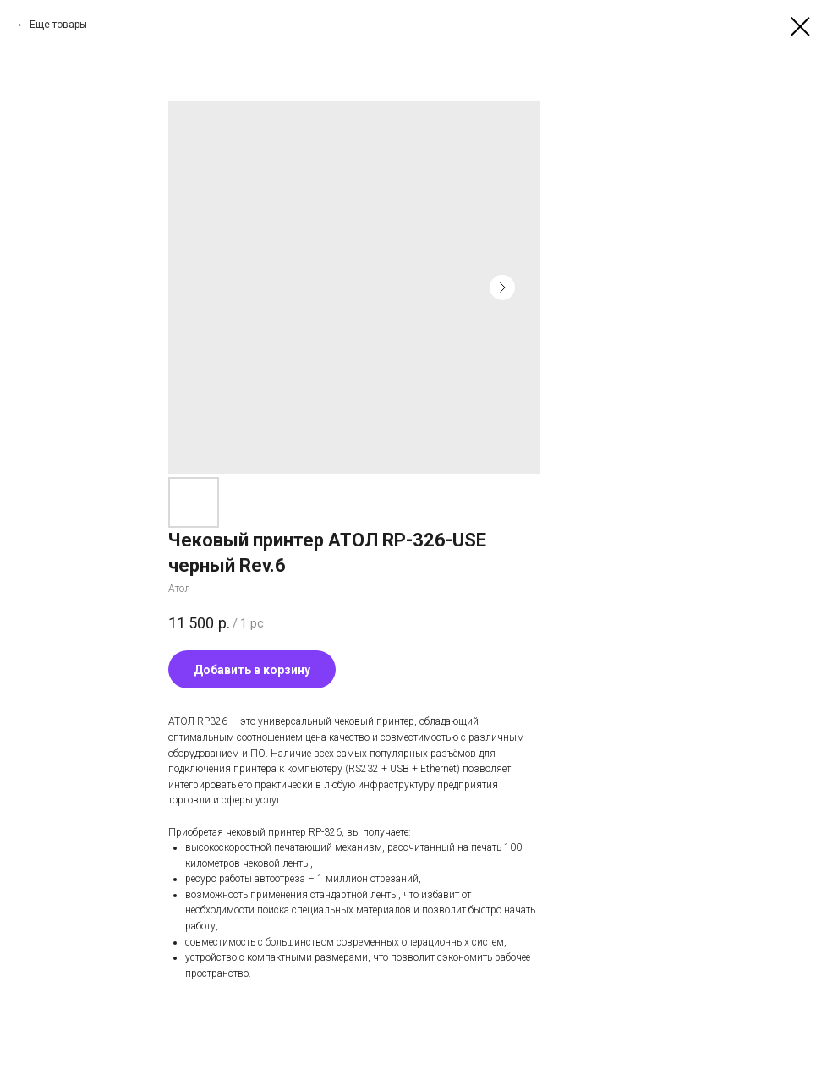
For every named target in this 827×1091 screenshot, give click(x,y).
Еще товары (58, 24)
